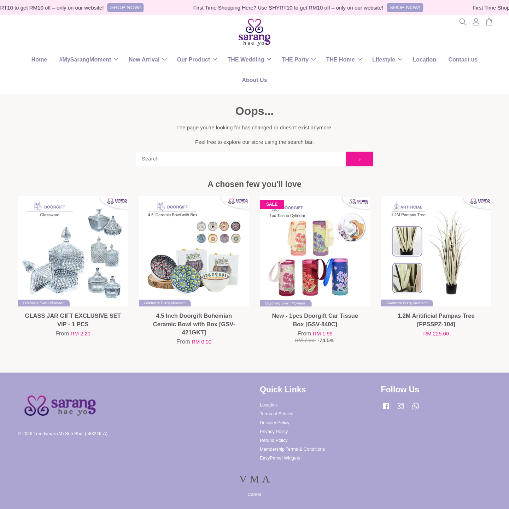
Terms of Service (276, 413)
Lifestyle (387, 60)
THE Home (344, 60)
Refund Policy (274, 440)
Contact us (463, 60)
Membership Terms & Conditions (292, 449)
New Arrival (147, 60)
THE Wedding (249, 60)
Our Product (197, 60)
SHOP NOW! (127, 7)
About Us (254, 80)
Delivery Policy (274, 422)
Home (39, 60)
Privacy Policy (274, 431)
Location (424, 60)
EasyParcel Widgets (280, 458)
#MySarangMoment (88, 60)
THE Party (299, 60)
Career (255, 494)
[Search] (241, 159)
